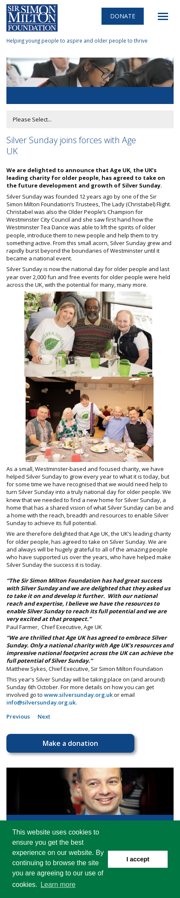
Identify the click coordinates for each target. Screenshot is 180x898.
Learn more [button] (58, 884)
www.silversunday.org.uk (78, 695)
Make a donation (70, 743)
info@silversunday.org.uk (40, 702)
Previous (18, 716)
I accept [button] (137, 859)
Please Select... (32, 119)
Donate (122, 16)
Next (44, 716)
